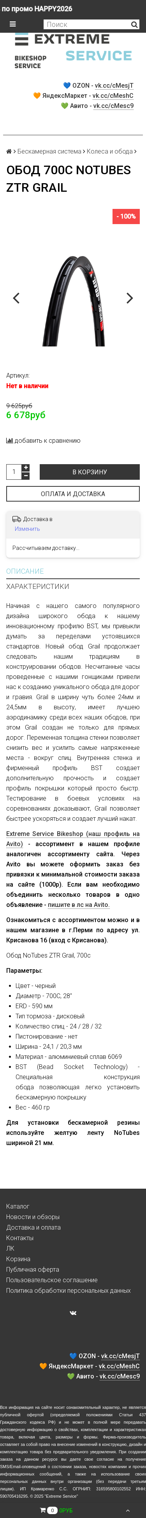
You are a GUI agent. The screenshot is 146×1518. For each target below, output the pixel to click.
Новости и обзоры (33, 1217)
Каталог (18, 1206)
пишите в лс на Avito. (79, 904)
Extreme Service (61, 1496)
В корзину (89, 472)
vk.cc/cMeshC (113, 95)
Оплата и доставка (73, 494)
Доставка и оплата (33, 1227)
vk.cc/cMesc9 (113, 106)
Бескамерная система (49, 151)
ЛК (10, 1248)
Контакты (19, 1238)
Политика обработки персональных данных (68, 1290)
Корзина (18, 1259)
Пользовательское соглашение (52, 1280)
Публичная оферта (32, 1269)
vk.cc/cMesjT (114, 85)
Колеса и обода (110, 151)
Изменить (27, 529)
